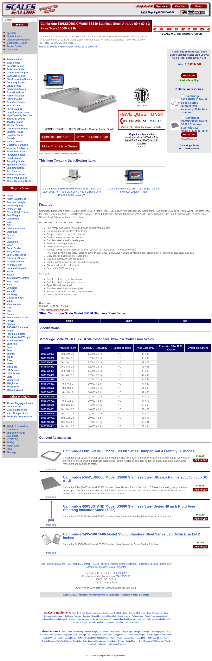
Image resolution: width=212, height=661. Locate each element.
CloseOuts (12, 49)
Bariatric (132, 613)
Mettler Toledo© (15, 297)
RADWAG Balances (17, 327)
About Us (68, 595)
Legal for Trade (15, 132)
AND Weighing (15, 205)
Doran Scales (14, 248)
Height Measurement (18, 112)
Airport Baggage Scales (20, 403)
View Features (189, 139)
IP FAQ (10, 442)
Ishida (10, 284)
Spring (75, 622)
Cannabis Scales (16, 76)
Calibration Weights (17, 72)
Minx (9, 301)
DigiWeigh (12, 241)
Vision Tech (13, 380)
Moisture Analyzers (17, 148)
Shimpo (11, 353)
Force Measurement (159, 616)
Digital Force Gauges (18, 39)
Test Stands (13, 171)
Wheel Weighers (132, 622)
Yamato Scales (15, 390)
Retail (166, 619)
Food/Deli (112, 616)
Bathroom (141, 613)
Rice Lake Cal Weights (19, 337)
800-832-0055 (120, 573)
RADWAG (61, 641)
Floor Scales (13, 105)
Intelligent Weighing (18, 278)
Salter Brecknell (15, 340)
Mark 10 (11, 291)
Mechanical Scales (17, 43)
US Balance (13, 370)
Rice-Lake (77, 641)
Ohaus (10, 314)
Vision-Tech (91, 644)
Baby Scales (13, 62)
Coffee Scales (14, 406)
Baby (125, 613)
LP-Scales (86, 638)
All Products (80, 595)
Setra (9, 350)
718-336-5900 (123, 576)
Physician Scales (16, 154)
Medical (124, 619)
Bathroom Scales (16, 69)
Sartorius (12, 344)
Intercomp (12, 281)
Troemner (12, 367)
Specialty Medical (16, 164)
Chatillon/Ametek (16, 228)
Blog (9, 449)
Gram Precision (15, 261)
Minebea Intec (14, 304)
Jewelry (54, 619)
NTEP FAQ (12, 439)
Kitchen (72, 619)
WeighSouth (13, 386)
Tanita (10, 357)
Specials (11, 33)
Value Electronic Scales (81, 613)
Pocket (160, 619)
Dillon (10, 245)
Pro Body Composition (19, 416)
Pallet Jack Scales (17, 151)
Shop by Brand (20, 188)
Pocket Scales (14, 46)
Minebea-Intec (129, 638)
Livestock (63, 619)
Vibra (9, 376)
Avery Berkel (14, 208)
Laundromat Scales (17, 128)
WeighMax (12, 383)
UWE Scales (13, 373)
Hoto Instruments (16, 268)
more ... (72, 42)
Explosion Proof (15, 92)
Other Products (20, 396)
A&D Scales (103, 632)
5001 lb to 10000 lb (86, 46)
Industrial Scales (16, 118)
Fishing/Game (14, 99)
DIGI (9, 238)
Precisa (11, 324)
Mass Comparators (17, 413)
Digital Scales (14, 36)
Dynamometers (124, 616)
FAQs (95, 564)
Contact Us (59, 564)
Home (163, 564)
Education (102, 616)
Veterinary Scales (16, 174)
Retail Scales (14, 158)
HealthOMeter (14, 264)
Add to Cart (200, 460)
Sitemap (11, 452)
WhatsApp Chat (101, 588)
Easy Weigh (13, 251)
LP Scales (12, 288)
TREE (10, 363)
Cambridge (13, 218)
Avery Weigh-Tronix (17, 212)
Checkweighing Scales (19, 79)
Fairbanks (123, 635)
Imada (10, 271)
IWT (50, 638)
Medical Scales (15, 141)
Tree (141, 641)
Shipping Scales (16, 168)
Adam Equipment (16, 199)
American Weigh (16, 202)
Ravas (10, 330)
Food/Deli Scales (16, 102)
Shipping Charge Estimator (123, 564)
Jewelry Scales (15, 122)
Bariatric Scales (15, 66)
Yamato (122, 644)
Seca (9, 347)
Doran (87, 635)
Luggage (116, 619)
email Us (155, 121)
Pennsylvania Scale (17, 317)
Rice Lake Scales (16, 334)
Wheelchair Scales (17, 177)
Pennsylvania (164, 638)
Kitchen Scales (15, 125)
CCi (9, 225)
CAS (9, 222)
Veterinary (120, 622)
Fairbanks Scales (16, 258)
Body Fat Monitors (17, 410)
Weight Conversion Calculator (110, 567)
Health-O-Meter (149, 635)
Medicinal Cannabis (17, 145)
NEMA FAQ (13, 445)
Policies (103, 564)
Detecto (11, 235)
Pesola (10, 320)
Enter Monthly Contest (78, 564)
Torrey (10, 360)
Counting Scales (16, 82)
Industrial (46, 619)
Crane (94, 616)
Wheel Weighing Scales (20, 181)
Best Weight (13, 215)
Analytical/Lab (14, 59)
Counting (86, 616)
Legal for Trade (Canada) (101, 619)
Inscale (11, 274)
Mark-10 (95, 638)
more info (51, 469)
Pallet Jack (151, 619)
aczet (64, 632)
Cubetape (12, 232)
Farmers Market (15, 95)
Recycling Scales (16, 161)
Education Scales (16, 89)
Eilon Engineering (16, 255)
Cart (49, 564)
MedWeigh (12, 294)
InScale (57, 638)
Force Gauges (14, 109)
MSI (9, 307)
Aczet (10, 195)
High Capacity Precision (20, 115)
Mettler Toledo (116, 638)
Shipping (83, 622)
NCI (9, 311)
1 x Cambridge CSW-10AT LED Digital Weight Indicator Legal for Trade (134, 190)
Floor (147, 616)
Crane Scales (14, 85)
